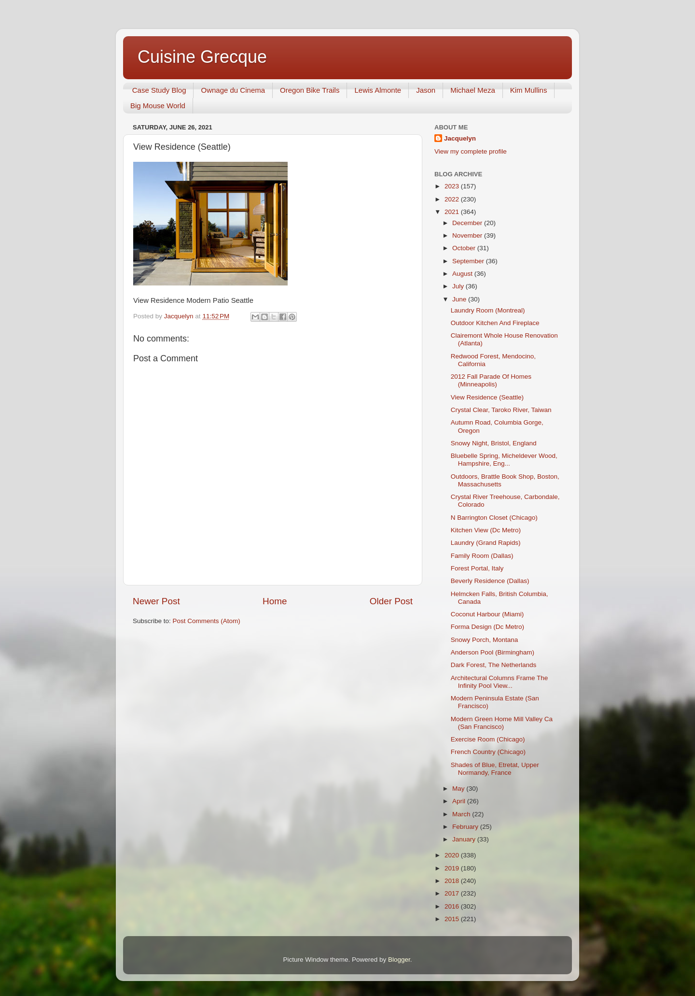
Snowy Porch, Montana (484, 639)
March (462, 814)
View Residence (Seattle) (487, 397)
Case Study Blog (159, 90)
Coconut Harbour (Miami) (487, 614)
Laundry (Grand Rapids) (486, 542)
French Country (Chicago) (488, 751)
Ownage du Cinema (233, 90)
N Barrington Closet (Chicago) (494, 517)
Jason (425, 90)
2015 (453, 919)
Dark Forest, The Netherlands (494, 665)
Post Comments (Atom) (206, 621)
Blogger (399, 959)
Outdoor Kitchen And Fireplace (495, 323)
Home (275, 601)
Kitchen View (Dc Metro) (486, 530)
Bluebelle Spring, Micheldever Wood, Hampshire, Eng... (504, 459)
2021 (453, 211)
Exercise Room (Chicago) (488, 739)
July (459, 286)
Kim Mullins (528, 90)
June (460, 299)
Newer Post (156, 601)
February (466, 826)
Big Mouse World (157, 105)
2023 (453, 186)
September (469, 261)
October (464, 248)
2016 (453, 906)
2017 (453, 893)
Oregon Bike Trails (309, 90)
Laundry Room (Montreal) (488, 310)
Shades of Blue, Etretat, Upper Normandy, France (495, 768)
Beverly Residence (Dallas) (490, 580)
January (464, 839)
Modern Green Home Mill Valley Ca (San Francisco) (502, 722)
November (468, 235)
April (459, 801)
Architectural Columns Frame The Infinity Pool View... (499, 681)
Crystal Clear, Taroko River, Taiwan (501, 409)
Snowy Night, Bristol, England (494, 443)
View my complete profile (470, 151)
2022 (453, 199)
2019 (453, 868)
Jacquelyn (460, 138)
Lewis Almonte (377, 90)
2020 (453, 855)
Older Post (391, 601)
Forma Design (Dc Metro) (487, 626)
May (459, 788)
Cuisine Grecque (202, 57)
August (463, 273)
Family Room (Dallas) (482, 555)
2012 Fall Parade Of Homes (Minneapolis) (491, 380)
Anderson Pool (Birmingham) (492, 652)
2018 (453, 880)
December (468, 223)
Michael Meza (472, 90)
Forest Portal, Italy (477, 568)
